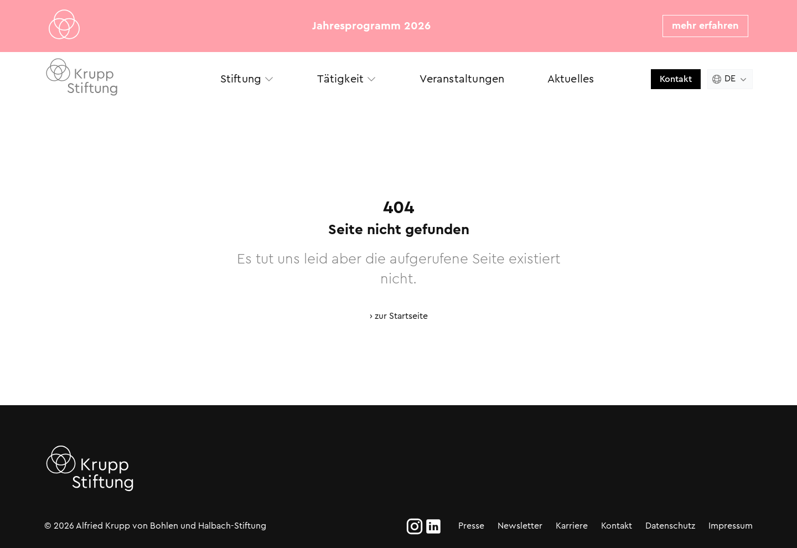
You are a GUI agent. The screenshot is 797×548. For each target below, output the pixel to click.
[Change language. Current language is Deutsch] (730, 79)
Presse (471, 525)
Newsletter (520, 525)
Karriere (572, 525)
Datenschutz (670, 525)
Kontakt (676, 79)
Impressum (730, 525)
